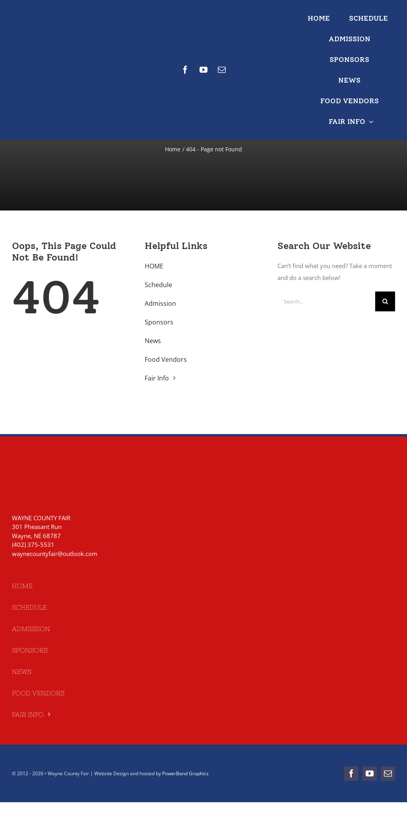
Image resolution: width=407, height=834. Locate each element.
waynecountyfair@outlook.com (54, 554)
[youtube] (203, 70)
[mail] (222, 70)
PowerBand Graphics (185, 773)
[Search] (385, 301)
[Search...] (326, 301)
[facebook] (185, 70)
